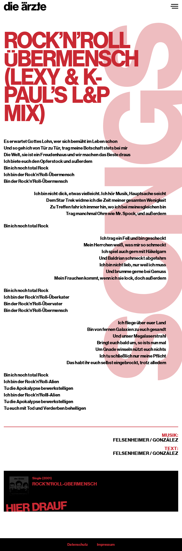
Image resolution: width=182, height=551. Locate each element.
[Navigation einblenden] (174, 6)
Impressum (106, 544)
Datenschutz (77, 544)
